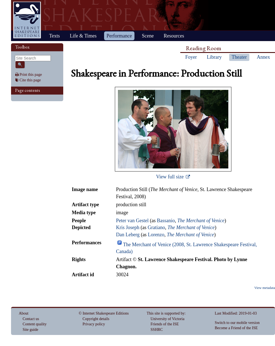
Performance (119, 36)
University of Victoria (167, 319)
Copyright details (96, 319)
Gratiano (156, 227)
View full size (170, 176)
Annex (263, 57)
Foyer (191, 57)
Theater (239, 57)
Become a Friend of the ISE (236, 328)
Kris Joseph (127, 227)
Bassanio (166, 220)
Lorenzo (156, 234)
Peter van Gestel (132, 220)
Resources (174, 36)
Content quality (35, 324)
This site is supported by (165, 313)
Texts (54, 36)
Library (214, 57)
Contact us (31, 319)
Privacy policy (94, 324)
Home (27, 20)
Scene (148, 36)
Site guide (30, 330)
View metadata (264, 288)
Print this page (31, 75)
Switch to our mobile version (237, 323)
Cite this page (30, 80)
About (23, 313)
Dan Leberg (127, 234)
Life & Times (83, 36)
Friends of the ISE (164, 324)
